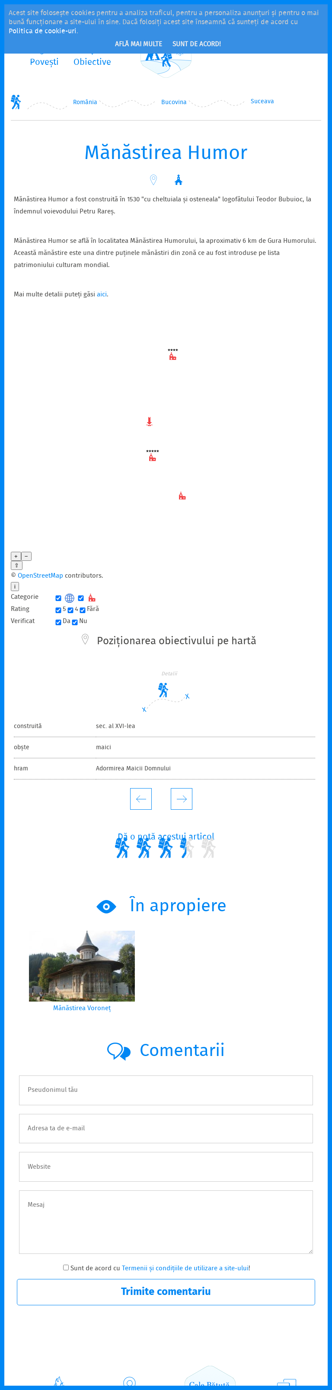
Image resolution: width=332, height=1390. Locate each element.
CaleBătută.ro (210, 1355)
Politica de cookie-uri (43, 31)
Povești (59, 1364)
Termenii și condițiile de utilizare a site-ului (185, 1229)
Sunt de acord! (196, 44)
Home (16, 101)
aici (102, 294)
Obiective (129, 1364)
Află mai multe (138, 44)
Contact (287, 1364)
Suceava (262, 101)
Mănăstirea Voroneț (82, 969)
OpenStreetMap (40, 536)
